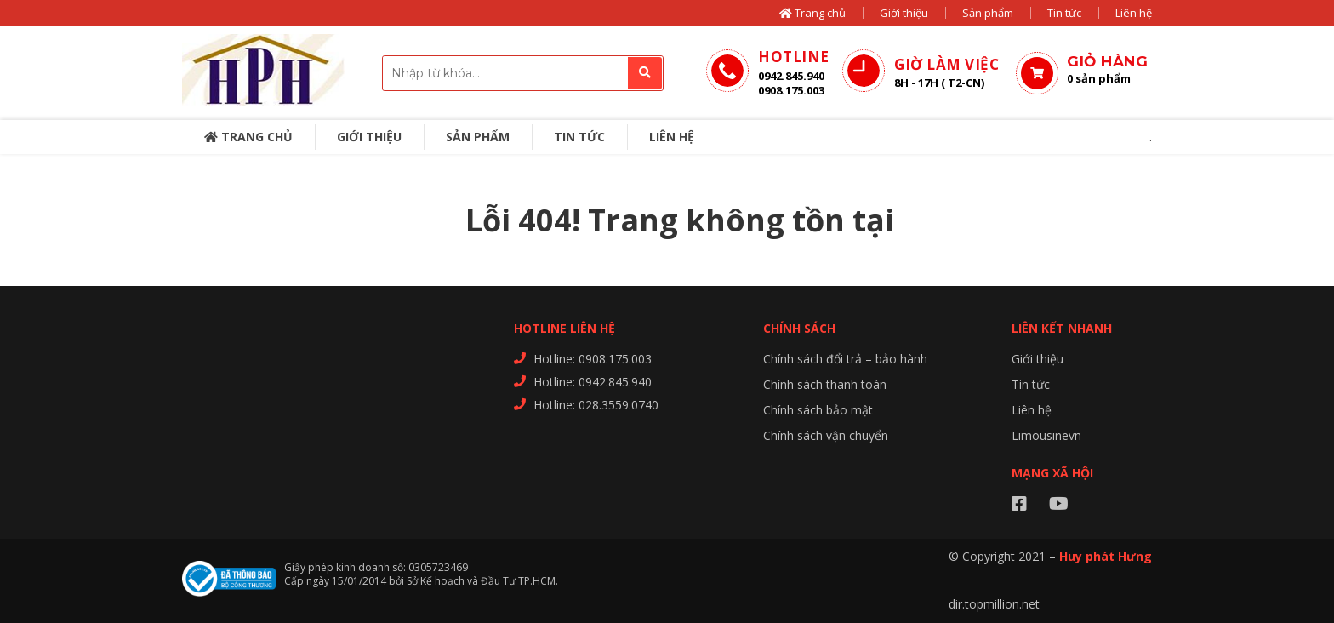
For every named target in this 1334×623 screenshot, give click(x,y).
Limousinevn (1046, 435)
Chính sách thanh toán (824, 384)
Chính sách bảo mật (818, 410)
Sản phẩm (987, 12)
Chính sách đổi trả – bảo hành (845, 359)
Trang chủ (812, 12)
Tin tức (1064, 12)
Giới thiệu (904, 12)
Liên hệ (1133, 12)
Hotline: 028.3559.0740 (595, 405)
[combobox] (523, 73)
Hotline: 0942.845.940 (592, 382)
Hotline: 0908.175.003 (592, 359)
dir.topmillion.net (994, 604)
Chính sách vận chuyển (825, 435)
